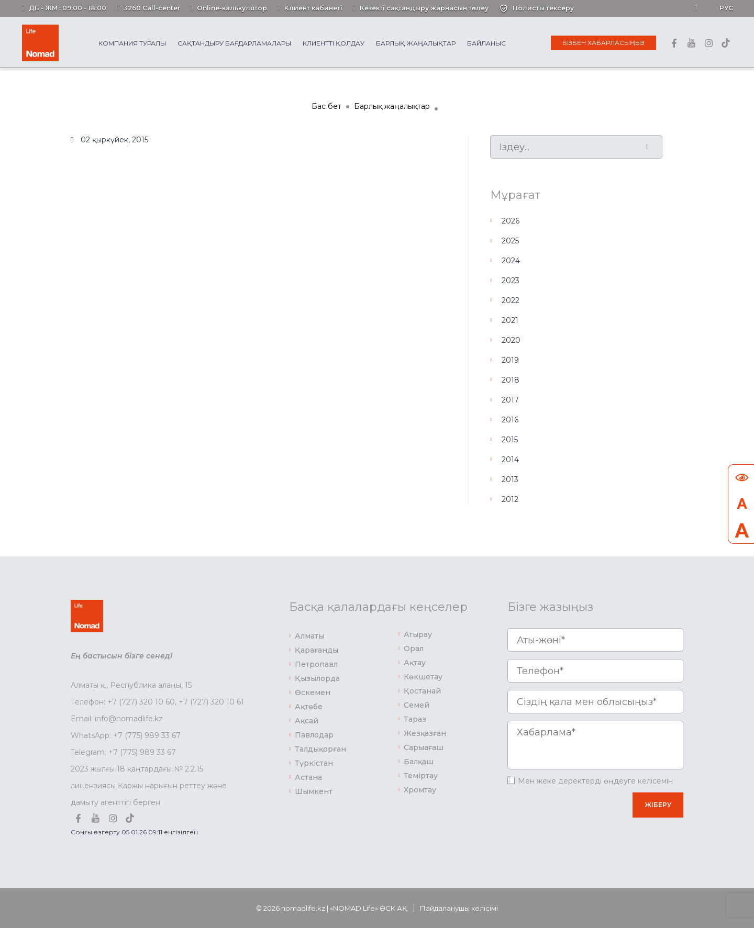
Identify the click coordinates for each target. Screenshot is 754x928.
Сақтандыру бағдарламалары (234, 43)
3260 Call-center (152, 8)
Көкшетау (423, 676)
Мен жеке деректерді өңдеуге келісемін (595, 781)
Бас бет (326, 106)
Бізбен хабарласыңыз (603, 43)
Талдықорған (320, 749)
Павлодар (314, 735)
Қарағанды (316, 650)
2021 (510, 320)
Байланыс (486, 43)
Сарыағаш (423, 747)
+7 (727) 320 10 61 (211, 702)
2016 (510, 419)
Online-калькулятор (232, 8)
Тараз (415, 719)
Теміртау (421, 775)
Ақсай (306, 720)
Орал (414, 648)
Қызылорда (317, 678)
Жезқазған (425, 733)
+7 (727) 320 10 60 (141, 702)
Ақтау (415, 662)
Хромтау (420, 790)
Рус (726, 8)
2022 (510, 300)
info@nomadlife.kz (129, 718)
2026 (510, 221)
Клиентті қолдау (333, 43)
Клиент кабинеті (313, 8)
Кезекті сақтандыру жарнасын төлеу (424, 8)
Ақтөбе (309, 706)
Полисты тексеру (543, 8)
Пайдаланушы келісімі (459, 908)
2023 (510, 280)
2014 (510, 459)
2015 (510, 439)
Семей (416, 705)
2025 (510, 240)
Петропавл (316, 664)
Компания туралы (132, 43)
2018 (510, 380)
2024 (511, 260)
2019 (510, 360)
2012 (510, 499)
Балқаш (419, 761)
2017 (510, 400)
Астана (308, 777)
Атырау (418, 634)
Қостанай (422, 691)
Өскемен (312, 692)
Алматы (309, 636)
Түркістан (314, 763)
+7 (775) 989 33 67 (147, 735)
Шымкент (313, 791)
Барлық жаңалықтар (416, 43)
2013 (510, 479)
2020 (511, 340)
